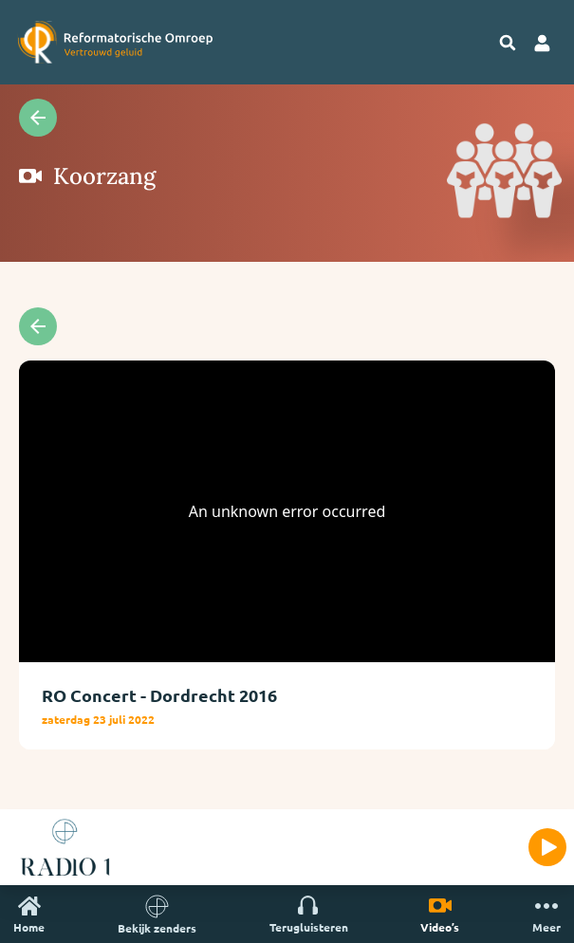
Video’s (439, 914)
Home (29, 914)
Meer (546, 914)
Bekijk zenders (157, 914)
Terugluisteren (308, 914)
